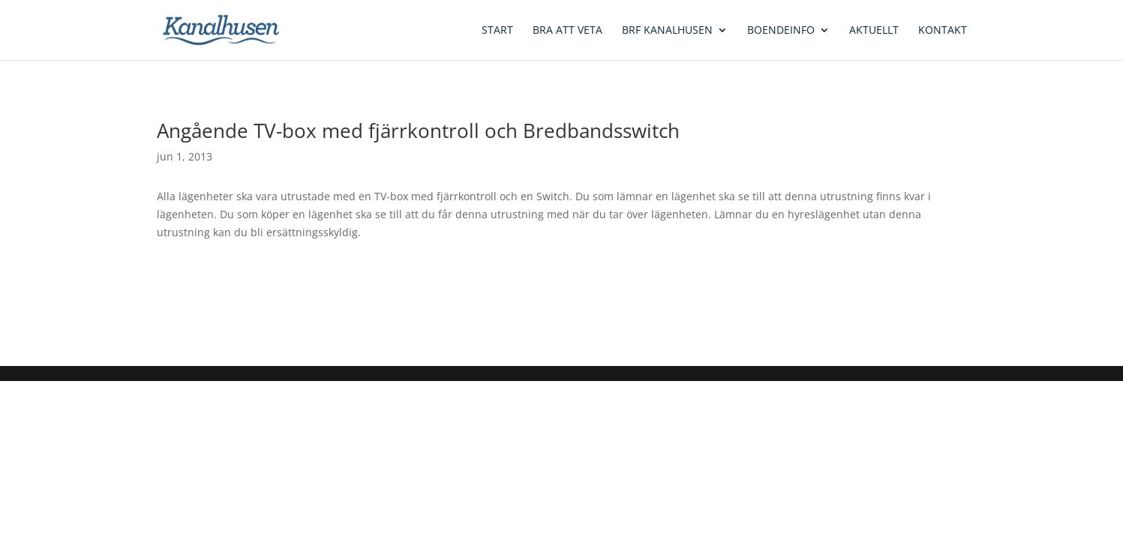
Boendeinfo (781, 31)
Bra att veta (567, 31)
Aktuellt (874, 31)
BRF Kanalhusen (667, 31)
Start (497, 31)
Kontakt (942, 31)
